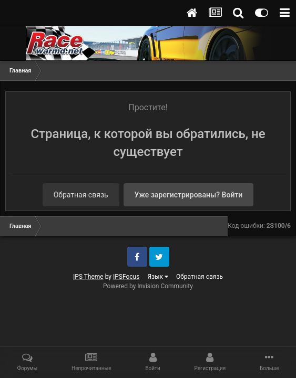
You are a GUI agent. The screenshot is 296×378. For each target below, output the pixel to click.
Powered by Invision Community (148, 286)
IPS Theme (88, 276)
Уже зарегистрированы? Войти (189, 195)
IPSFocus (126, 276)
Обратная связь (81, 195)
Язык (157, 276)
